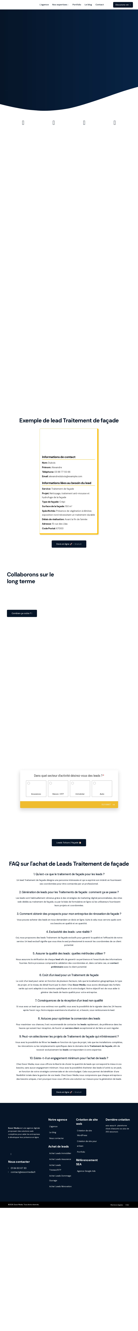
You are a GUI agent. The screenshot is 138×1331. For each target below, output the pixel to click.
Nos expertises (60, 4)
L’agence (44, 4)
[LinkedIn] (11, 1154)
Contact (99, 4)
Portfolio (77, 4)
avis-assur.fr (111, 1125)
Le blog (88, 4)
